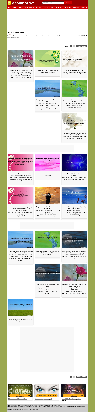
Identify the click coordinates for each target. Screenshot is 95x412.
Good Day (38, 7)
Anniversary (58, 7)
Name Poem (67, 7)
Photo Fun (84, 7)
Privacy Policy (32, 409)
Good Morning (29, 7)
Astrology (76, 7)
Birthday (20, 7)
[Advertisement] (47, 20)
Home (9, 7)
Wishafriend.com (11, 405)
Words (9, 34)
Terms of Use (16, 409)
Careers (37, 409)
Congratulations (48, 7)
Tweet (11, 46)
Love (14, 7)
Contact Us (9, 409)
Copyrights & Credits (23, 409)
